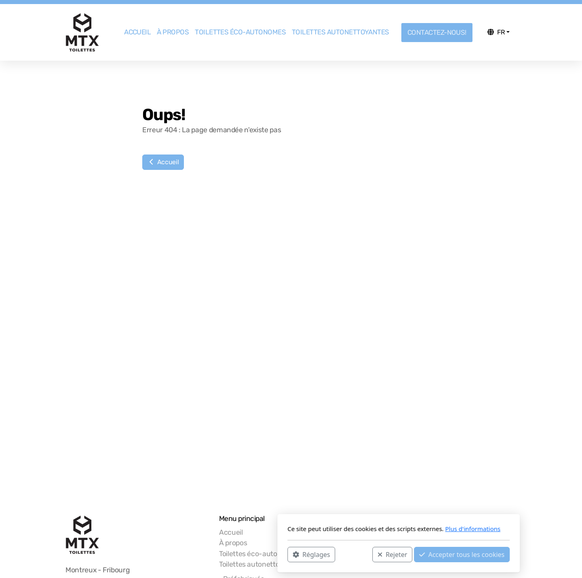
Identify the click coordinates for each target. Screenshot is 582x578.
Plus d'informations (365, 529)
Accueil (163, 162)
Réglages (203, 554)
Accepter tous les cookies (354, 554)
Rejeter (285, 554)
